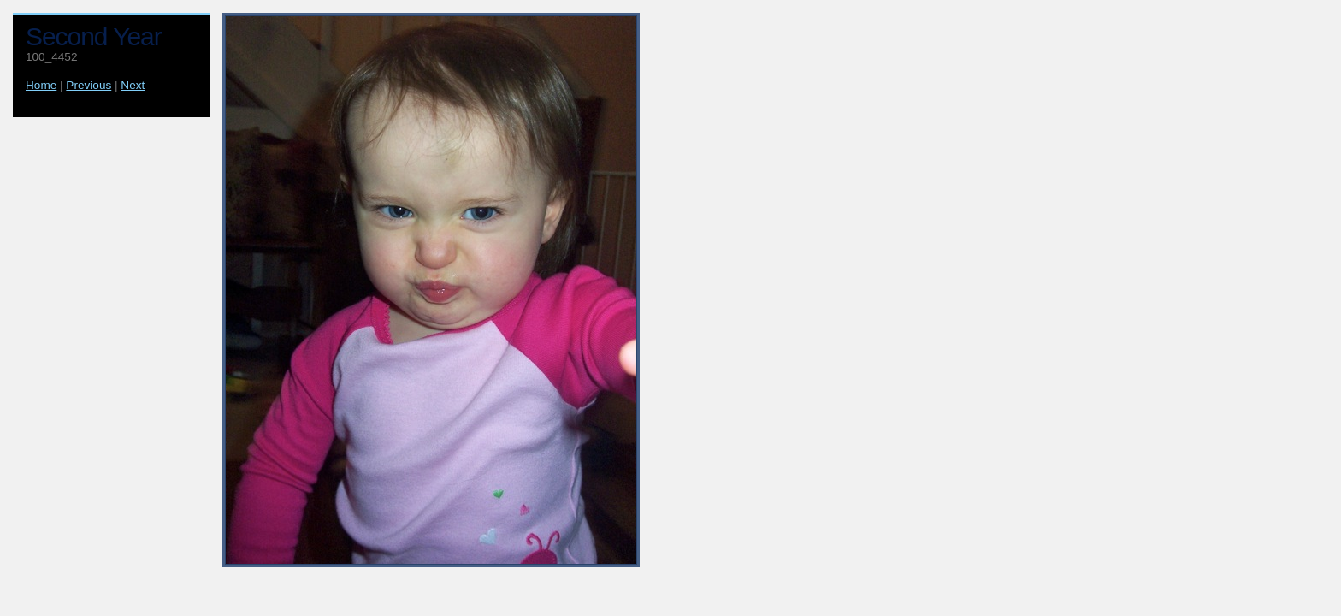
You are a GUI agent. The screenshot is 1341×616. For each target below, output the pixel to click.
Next (133, 85)
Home (41, 85)
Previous (88, 85)
